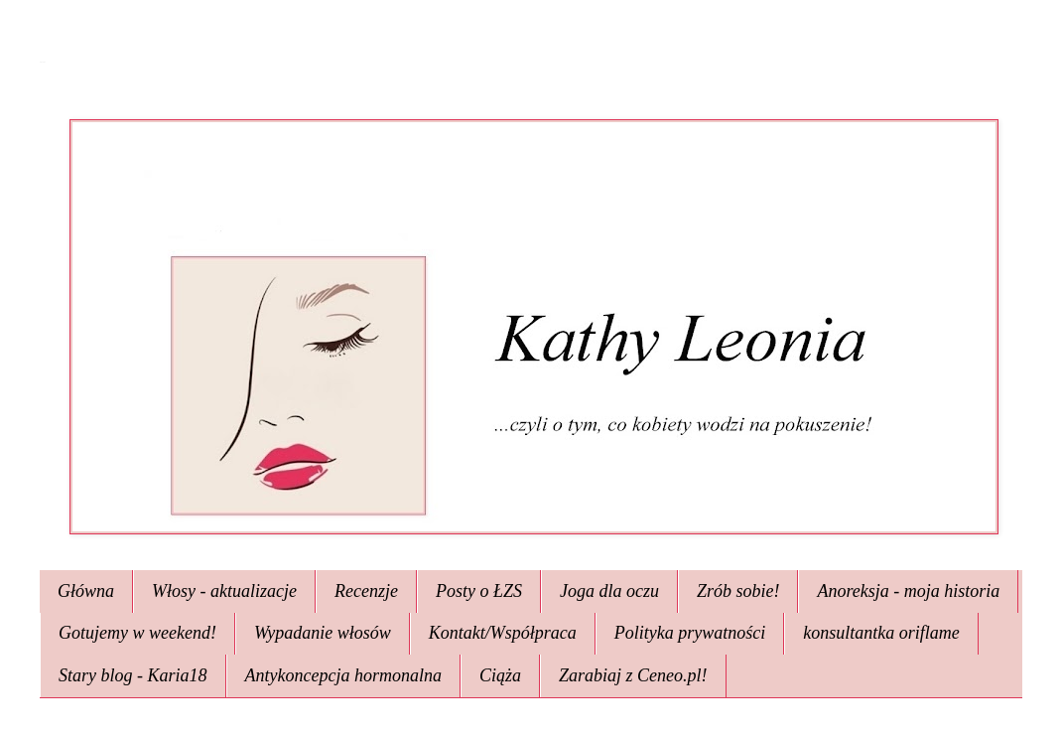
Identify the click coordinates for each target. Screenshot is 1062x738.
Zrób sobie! (738, 591)
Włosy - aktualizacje (224, 591)
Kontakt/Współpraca (503, 633)
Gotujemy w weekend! (137, 633)
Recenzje (366, 591)
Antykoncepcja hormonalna (343, 675)
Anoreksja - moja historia (908, 591)
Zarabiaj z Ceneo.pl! (633, 675)
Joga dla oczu (609, 591)
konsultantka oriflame (881, 633)
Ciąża (500, 675)
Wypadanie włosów (322, 633)
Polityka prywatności (689, 633)
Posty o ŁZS (479, 591)
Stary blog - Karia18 (133, 675)
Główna (86, 591)
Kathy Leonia (42, 62)
